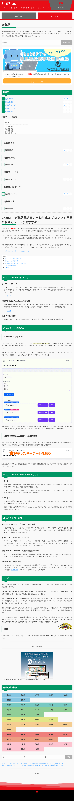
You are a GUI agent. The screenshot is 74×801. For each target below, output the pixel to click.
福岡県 (9, 744)
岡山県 (37, 734)
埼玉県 (37, 710)
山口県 (65, 734)
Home (37, 772)
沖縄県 (37, 749)
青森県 (23, 695)
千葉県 (51, 710)
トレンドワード (55, 15)
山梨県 (37, 715)
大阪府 (9, 724)
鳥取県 (9, 734)
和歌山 (9, 729)
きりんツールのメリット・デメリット (16, 263)
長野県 (23, 705)
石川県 (51, 705)
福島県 (9, 700)
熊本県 (51, 744)
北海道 (9, 695)
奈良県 (65, 724)
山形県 (23, 700)
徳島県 (37, 739)
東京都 (9, 710)
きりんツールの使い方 (11, 261)
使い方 (9, 296)
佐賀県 (23, 744)
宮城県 (65, 695)
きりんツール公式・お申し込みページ (17, 251)
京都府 (37, 724)
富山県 (37, 705)
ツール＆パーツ (19, 15)
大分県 (65, 744)
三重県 (51, 719)
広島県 (51, 734)
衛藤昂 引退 (9, 111)
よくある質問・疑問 (11, 265)
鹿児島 (23, 749)
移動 (68, 757)
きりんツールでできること (13, 258)
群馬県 (23, 715)
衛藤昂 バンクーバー (12, 108)
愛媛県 (23, 739)
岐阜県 (23, 719)
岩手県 (37, 695)
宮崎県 (9, 749)
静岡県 (37, 719)
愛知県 (9, 719)
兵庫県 (23, 724)
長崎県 (37, 744)
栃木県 (9, 715)
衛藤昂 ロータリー (11, 105)
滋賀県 (51, 724)
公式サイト (14, 570)
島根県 (23, 734)
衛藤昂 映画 (9, 99)
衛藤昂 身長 (9, 102)
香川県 (9, 739)
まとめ (7, 267)
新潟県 (9, 705)
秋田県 (51, 695)
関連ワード (66, 42)
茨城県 (65, 710)
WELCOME (61, 5)
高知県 (51, 739)
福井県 (65, 705)
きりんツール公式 (37, 81)
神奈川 (23, 710)
